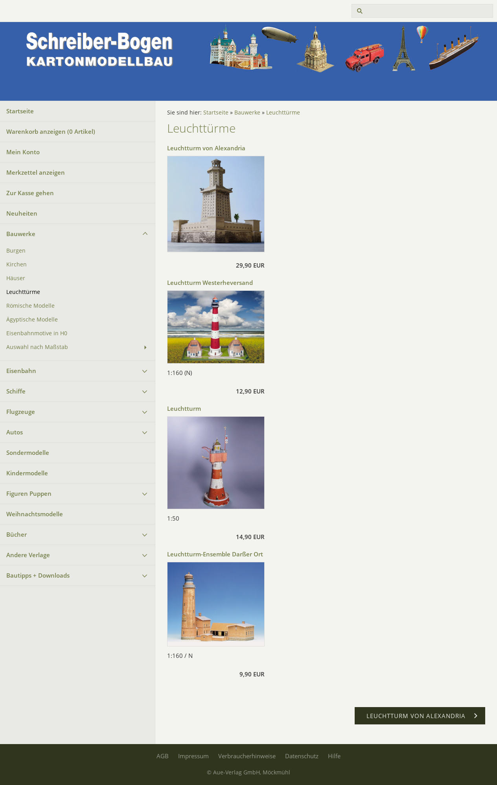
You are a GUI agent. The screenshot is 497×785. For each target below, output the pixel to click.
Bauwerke (20, 234)
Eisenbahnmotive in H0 (36, 333)
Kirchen (16, 264)
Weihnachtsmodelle (34, 514)
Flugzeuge (20, 412)
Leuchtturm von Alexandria (206, 148)
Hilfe (334, 756)
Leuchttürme (23, 292)
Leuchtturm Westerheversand (210, 282)
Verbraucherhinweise (247, 756)
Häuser (15, 278)
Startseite (20, 111)
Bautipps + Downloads (38, 575)
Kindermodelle (27, 473)
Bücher (16, 534)
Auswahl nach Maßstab (37, 347)
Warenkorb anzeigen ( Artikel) (50, 131)
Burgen (16, 250)
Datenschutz (301, 756)
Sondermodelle (27, 452)
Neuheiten (21, 213)
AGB (162, 756)
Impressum (193, 756)
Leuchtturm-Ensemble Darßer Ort (215, 554)
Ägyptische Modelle (32, 319)
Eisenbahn (21, 371)
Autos (14, 432)
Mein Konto (23, 152)
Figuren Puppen (29, 493)
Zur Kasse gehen (30, 193)
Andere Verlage (28, 555)
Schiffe (16, 391)
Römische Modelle (30, 305)
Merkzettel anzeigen (35, 172)
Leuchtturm (184, 408)
